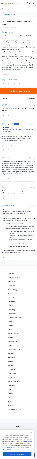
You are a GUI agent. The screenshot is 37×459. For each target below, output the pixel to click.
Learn (10, 329)
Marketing (11, 310)
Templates (11, 377)
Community (12, 373)
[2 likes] (9, 80)
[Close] (31, 443)
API (18, 431)
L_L (5, 187)
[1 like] (9, 146)
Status (10, 401)
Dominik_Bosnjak (9, 206)
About (10, 389)
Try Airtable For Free (15, 409)
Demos (10, 346)
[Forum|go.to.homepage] (12, 3)
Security (18, 426)
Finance (11, 326)
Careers (10, 393)
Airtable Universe (14, 381)
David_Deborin (8, 32)
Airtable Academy (14, 334)
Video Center (12, 342)
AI (8, 294)
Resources (11, 357)
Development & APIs (9, 15)
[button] (2, 4)
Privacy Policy (6, 457)
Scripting (5, 75)
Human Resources (14, 318)
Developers (12, 369)
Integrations (12, 282)
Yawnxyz (7, 158)
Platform (11, 274)
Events (10, 338)
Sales (10, 322)
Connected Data (13, 298)
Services (11, 365)
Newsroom (11, 405)
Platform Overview (14, 278)
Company (11, 385)
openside (7, 105)
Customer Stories (14, 350)
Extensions (12, 286)
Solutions (11, 302)
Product (11, 306)
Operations (12, 314)
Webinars (11, 354)
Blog (9, 397)
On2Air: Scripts (12, 108)
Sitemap (18, 436)
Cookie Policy (26, 451)
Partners (11, 361)
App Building (12, 290)
